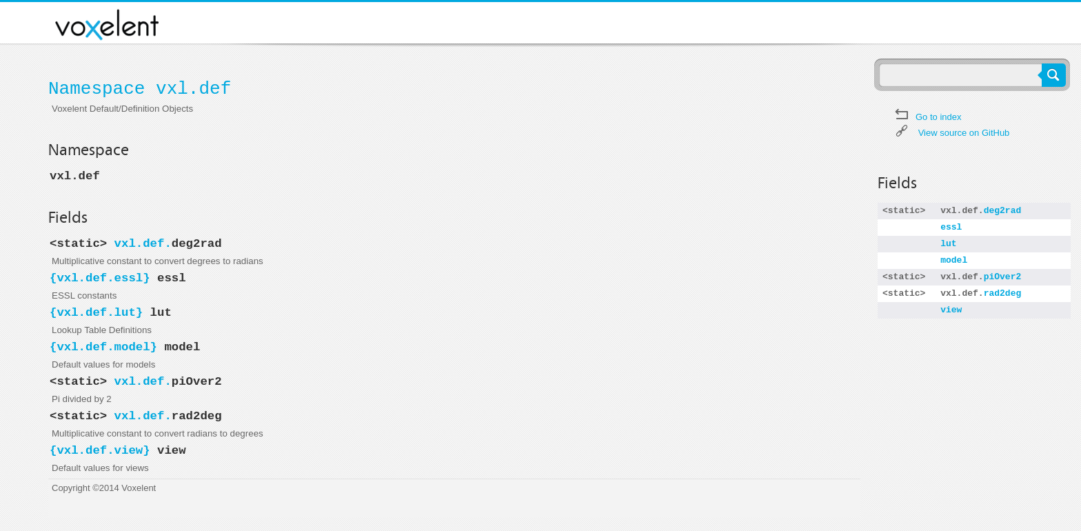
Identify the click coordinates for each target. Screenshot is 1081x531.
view (951, 310)
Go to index (939, 117)
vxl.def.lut (96, 312)
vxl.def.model (103, 347)
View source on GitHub (964, 133)
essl (951, 227)
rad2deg (1003, 293)
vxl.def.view (100, 450)
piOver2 (1003, 277)
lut (948, 244)
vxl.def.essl (100, 278)
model (953, 260)
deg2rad (1003, 211)
